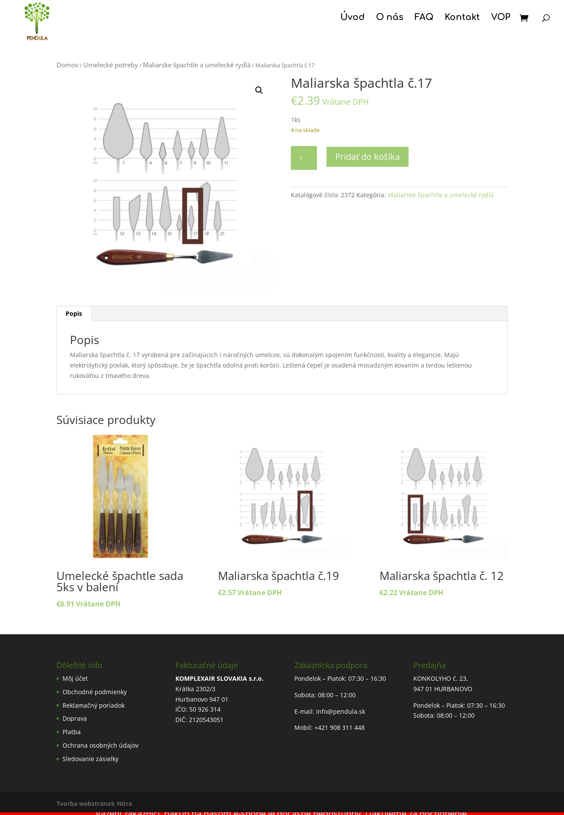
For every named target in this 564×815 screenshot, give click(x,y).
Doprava (75, 718)
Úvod (352, 18)
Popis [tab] (74, 313)
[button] (259, 90)
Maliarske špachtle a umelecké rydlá (197, 64)
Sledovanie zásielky (91, 759)
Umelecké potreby (110, 64)
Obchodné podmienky (95, 692)
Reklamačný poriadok (94, 705)
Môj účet (75, 678)
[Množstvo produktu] (304, 158)
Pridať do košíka (367, 156)
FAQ (424, 18)
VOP (500, 18)
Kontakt (462, 18)
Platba (72, 732)
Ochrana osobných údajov (101, 745)
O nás (389, 18)
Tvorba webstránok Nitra (94, 803)
